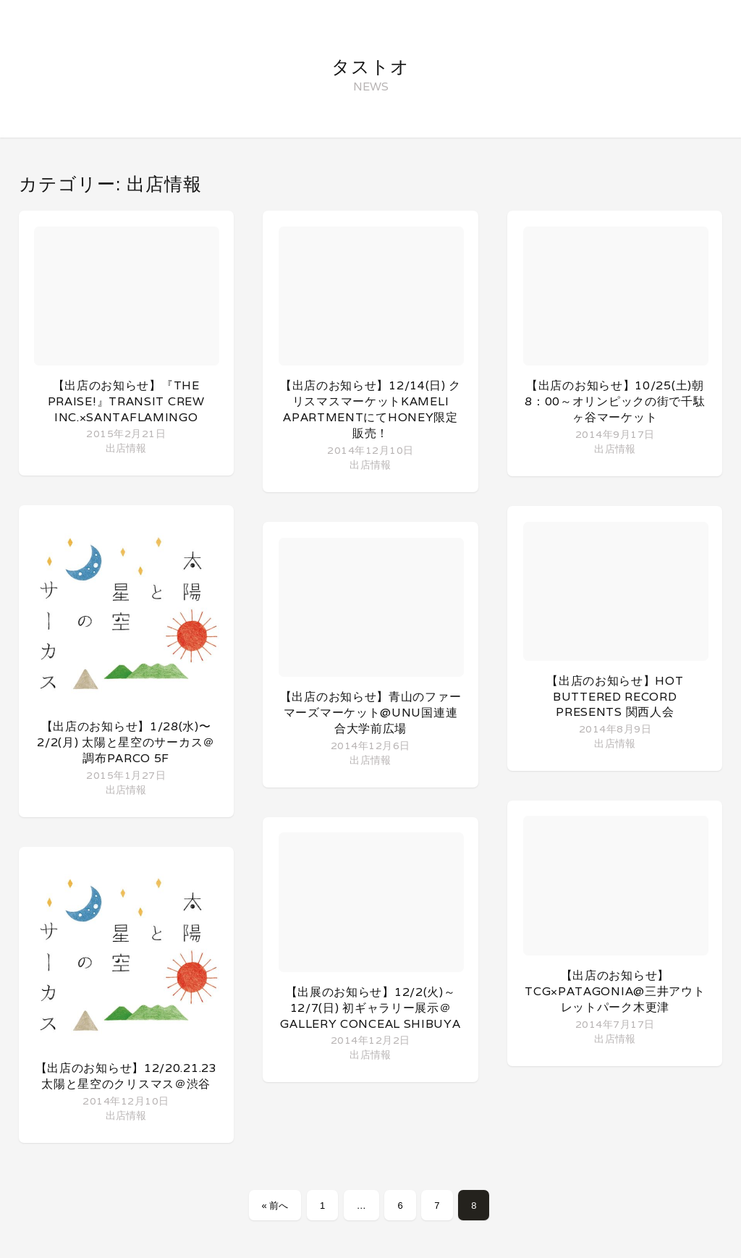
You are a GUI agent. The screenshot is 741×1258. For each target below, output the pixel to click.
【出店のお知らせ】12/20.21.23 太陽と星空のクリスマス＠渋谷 (126, 1076)
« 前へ (275, 1205)
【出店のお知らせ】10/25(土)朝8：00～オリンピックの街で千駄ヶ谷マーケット (615, 401)
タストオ (370, 66)
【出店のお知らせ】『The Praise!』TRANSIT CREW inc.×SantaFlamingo (126, 401)
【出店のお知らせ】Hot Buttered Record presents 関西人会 (614, 696)
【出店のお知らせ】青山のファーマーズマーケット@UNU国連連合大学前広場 (371, 712)
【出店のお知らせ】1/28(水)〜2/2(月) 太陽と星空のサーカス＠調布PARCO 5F (126, 742)
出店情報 (126, 448)
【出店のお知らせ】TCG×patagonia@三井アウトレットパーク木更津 (615, 991)
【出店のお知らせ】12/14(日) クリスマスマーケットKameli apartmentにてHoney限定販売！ (370, 409)
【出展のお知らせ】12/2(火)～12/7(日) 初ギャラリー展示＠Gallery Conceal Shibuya (370, 1007)
